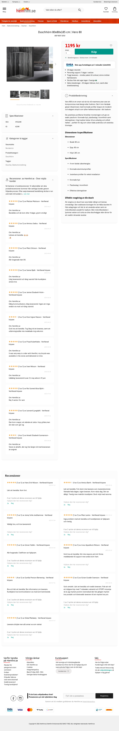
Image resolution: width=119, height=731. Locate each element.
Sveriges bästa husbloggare (37, 674)
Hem (3, 26)
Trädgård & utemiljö (9, 21)
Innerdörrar (85, 21)
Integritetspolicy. (89, 701)
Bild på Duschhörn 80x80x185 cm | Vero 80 (29, 105)
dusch (79, 202)
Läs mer (27, 194)
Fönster (41, 21)
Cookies (30, 667)
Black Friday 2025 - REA (35, 672)
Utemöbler (97, 21)
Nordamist (10, 148)
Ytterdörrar (64, 21)
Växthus (75, 21)
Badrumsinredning (27, 21)
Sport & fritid (52, 21)
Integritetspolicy (33, 670)
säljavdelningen (106, 670)
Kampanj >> (16, 2)
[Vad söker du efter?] (63, 10)
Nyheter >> (5, 2)
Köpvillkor (30, 662)
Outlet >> (27, 2)
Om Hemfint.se (32, 665)
